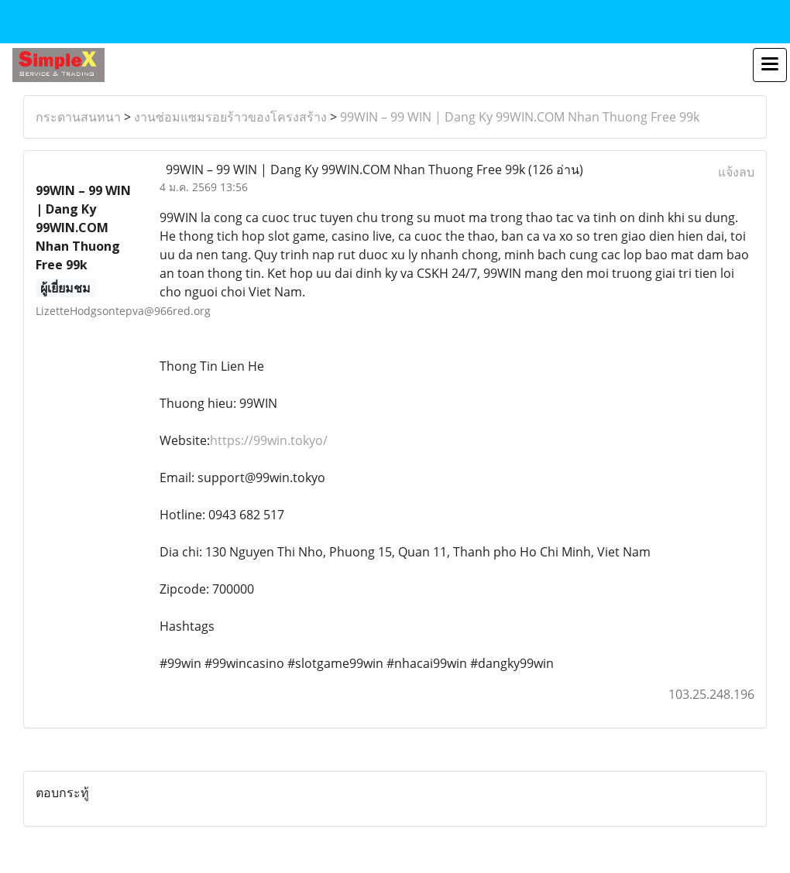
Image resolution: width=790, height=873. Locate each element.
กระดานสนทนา (78, 116)
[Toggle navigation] (770, 65)
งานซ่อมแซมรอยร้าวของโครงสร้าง (230, 116)
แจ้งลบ (736, 171)
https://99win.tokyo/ (269, 440)
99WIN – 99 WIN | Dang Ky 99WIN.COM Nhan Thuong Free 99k (519, 116)
